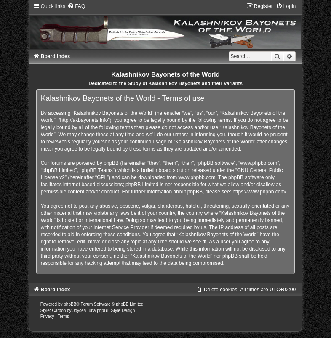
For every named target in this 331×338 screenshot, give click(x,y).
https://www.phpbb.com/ (259, 192)
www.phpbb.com (197, 177)
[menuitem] (76, 6)
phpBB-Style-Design (116, 310)
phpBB (70, 304)
